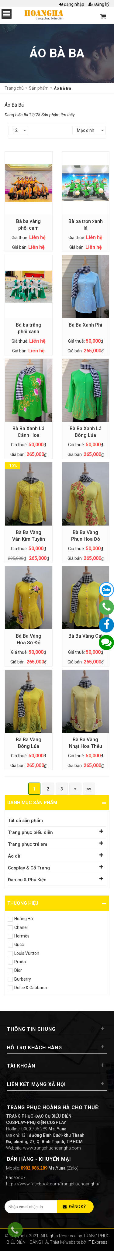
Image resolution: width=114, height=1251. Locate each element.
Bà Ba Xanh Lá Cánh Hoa (28, 432)
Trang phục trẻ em (27, 844)
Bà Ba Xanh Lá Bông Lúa (86, 432)
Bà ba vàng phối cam (28, 224)
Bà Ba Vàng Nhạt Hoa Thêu (85, 743)
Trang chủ (14, 88)
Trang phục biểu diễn (30, 832)
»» (89, 789)
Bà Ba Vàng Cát (85, 636)
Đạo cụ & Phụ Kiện (27, 880)
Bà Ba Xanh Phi (85, 325)
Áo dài (15, 856)
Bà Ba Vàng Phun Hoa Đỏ (85, 536)
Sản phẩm (39, 88)
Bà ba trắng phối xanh (28, 328)
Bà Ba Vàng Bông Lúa (28, 743)
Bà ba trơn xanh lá (85, 224)
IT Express (98, 1242)
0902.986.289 (34, 1168)
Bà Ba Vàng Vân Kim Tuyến (28, 536)
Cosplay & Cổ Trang (29, 868)
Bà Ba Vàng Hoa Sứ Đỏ (28, 639)
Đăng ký (98, 4)
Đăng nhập (71, 4)
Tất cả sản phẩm (25, 820)
